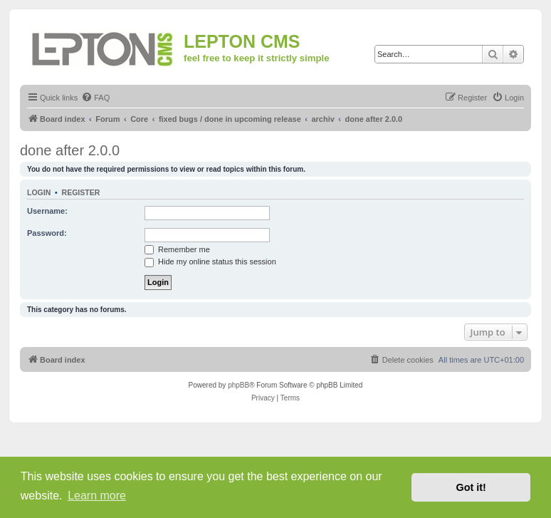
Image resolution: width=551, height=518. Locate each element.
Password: (47, 233)
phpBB (238, 385)
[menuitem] (95, 97)
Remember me (177, 249)
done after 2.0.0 (70, 150)
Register (81, 192)
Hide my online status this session (210, 261)
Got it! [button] (471, 487)
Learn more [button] (97, 495)
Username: (47, 211)
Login (39, 192)
